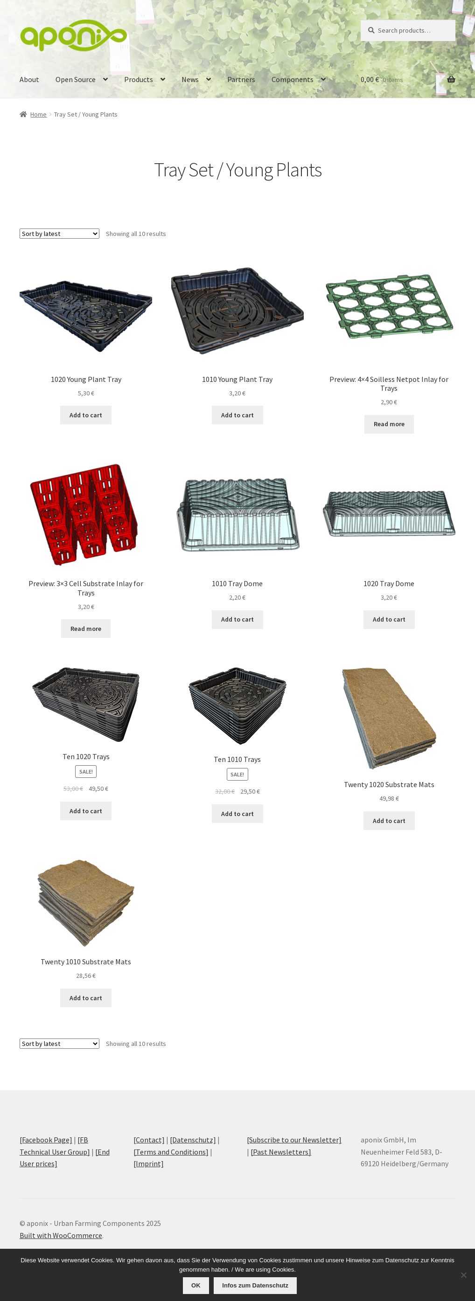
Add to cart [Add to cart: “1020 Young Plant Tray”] (86, 415)
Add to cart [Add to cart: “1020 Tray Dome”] (389, 619)
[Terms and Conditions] (171, 1151)
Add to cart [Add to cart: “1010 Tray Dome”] (237, 619)
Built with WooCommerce (61, 1235)
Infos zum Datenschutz (255, 1285)
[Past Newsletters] (281, 1151)
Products (138, 79)
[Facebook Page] (46, 1139)
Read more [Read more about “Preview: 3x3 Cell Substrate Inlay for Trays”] (85, 628)
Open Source (76, 79)
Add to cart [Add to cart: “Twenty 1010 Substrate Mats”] (86, 998)
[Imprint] (148, 1163)
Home (38, 114)
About (29, 79)
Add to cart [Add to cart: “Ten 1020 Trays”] (86, 811)
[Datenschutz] (193, 1139)
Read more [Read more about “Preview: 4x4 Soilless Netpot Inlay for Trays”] (389, 424)
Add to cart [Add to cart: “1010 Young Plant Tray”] (237, 415)
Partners (241, 79)
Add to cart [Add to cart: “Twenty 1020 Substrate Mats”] (389, 821)
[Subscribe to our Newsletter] (294, 1139)
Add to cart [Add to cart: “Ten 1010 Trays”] (237, 814)
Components (293, 79)
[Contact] (149, 1139)
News (190, 79)
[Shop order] (59, 233)
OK (196, 1285)
